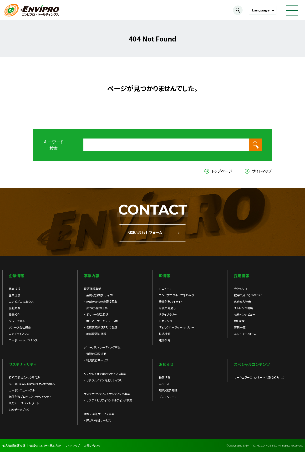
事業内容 (91, 275)
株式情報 (164, 334)
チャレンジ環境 (243, 308)
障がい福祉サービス (98, 420)
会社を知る (241, 289)
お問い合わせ (92, 445)
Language (260, 10)
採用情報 (241, 275)
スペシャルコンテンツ (252, 364)
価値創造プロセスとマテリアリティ (30, 397)
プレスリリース (168, 397)
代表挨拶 (14, 289)
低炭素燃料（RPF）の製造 (101, 327)
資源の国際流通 (96, 354)
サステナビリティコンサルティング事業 (109, 400)
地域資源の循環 (96, 334)
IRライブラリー (168, 314)
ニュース (164, 384)
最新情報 (164, 377)
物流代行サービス (97, 360)
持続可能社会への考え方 (24, 377)
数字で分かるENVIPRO (248, 295)
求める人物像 (242, 301)
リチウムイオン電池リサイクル (104, 380)
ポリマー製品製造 (97, 314)
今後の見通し (167, 308)
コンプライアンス (19, 334)
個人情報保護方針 (13, 445)
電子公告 (164, 340)
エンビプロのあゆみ (21, 301)
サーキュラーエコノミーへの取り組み (256, 377)
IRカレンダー (167, 321)
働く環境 (239, 321)
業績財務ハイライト (171, 301)
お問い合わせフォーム (145, 233)
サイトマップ (262, 171)
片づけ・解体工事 (97, 308)
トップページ (222, 171)
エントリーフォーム (245, 334)
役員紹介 (14, 314)
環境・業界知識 (168, 390)
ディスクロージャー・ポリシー (176, 327)
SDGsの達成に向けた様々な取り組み (32, 384)
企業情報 (16, 275)
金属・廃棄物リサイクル (100, 295)
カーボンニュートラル (22, 390)
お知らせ (166, 364)
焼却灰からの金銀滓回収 (101, 301)
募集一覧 (239, 327)
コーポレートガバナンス (23, 340)
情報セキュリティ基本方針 (45, 445)
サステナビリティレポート (24, 403)
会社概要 (14, 308)
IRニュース (165, 289)
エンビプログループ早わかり (176, 295)
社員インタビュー (244, 314)
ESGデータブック (19, 409)
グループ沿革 (17, 321)
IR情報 (164, 275)
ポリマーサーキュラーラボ (102, 321)
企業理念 (14, 295)
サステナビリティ (22, 364)
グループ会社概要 (20, 327)
